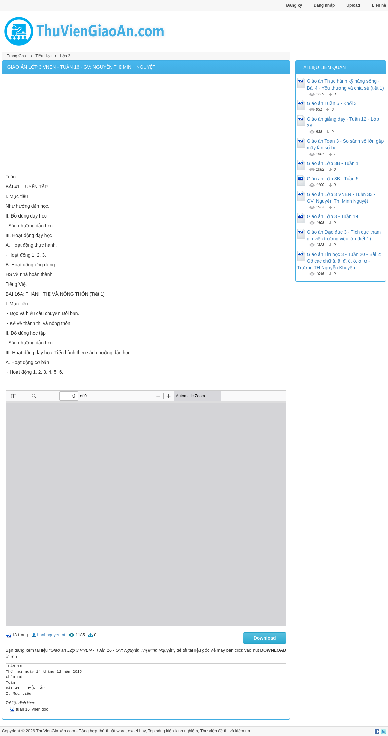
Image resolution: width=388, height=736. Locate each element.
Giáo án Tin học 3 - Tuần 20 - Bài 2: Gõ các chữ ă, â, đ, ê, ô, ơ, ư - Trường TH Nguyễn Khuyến (339, 261)
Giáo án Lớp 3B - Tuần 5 (333, 178)
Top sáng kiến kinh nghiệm (173, 731)
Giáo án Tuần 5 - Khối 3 (332, 103)
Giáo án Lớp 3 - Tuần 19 (332, 216)
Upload (353, 5)
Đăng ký (294, 5)
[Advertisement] (146, 125)
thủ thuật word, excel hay (122, 731)
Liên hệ (379, 5)
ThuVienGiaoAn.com (55, 731)
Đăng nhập (324, 5)
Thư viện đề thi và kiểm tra (225, 731)
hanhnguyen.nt (51, 635)
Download (265, 638)
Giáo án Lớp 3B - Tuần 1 (333, 163)
